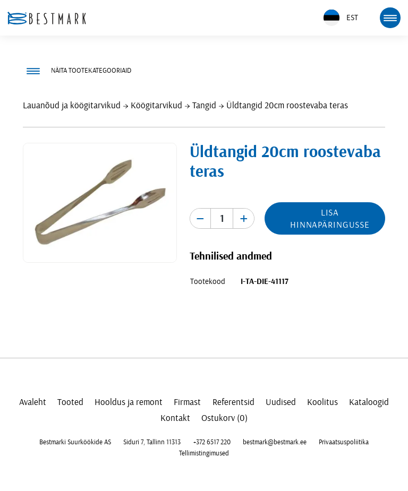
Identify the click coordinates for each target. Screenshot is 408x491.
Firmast (187, 402)
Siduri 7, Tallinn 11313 (152, 442)
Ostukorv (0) (224, 418)
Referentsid (233, 402)
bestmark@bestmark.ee (275, 442)
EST (341, 18)
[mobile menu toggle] (390, 17)
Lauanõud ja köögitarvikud (72, 105)
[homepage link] (46, 18)
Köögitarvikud (156, 105)
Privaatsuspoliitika (344, 442)
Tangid (204, 105)
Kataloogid (369, 402)
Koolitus (322, 402)
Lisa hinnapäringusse (330, 218)
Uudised (281, 402)
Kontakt (175, 418)
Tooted (70, 402)
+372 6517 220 (212, 442)
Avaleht (32, 402)
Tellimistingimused (204, 453)
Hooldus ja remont (129, 402)
